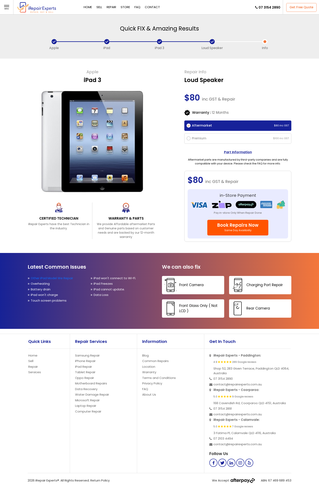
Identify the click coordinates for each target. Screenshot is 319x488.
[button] (6, 7)
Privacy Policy (152, 383)
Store (125, 7)
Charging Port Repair (256, 285)
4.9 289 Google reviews (234, 362)
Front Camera (183, 285)
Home (88, 7)
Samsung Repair (87, 355)
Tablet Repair (85, 372)
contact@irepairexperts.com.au (237, 384)
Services (34, 372)
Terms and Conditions (159, 378)
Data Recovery (86, 389)
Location (148, 366)
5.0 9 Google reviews (233, 397)
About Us (149, 394)
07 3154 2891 (222, 408)
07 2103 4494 (223, 438)
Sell (99, 7)
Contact (152, 7)
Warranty (149, 372)
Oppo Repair (84, 378)
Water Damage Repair (92, 394)
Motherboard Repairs (91, 383)
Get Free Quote (301, 7)
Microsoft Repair (87, 400)
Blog (145, 355)
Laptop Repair (85, 406)
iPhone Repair (85, 361)
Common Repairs (155, 361)
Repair (111, 7)
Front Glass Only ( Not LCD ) (190, 308)
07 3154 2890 (269, 7)
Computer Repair (88, 411)
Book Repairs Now (238, 227)
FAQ (137, 7)
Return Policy (100, 480)
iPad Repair (83, 366)
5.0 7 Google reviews (233, 426)
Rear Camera (250, 308)
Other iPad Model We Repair (52, 278)
